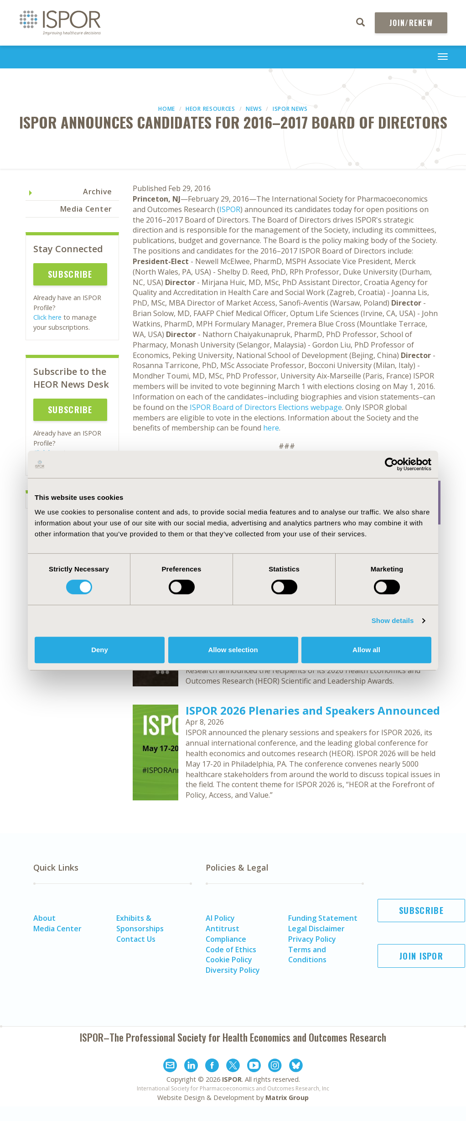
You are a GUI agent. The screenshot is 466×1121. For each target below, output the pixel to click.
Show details (393, 620)
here (271, 428)
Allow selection (233, 650)
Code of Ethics (231, 950)
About (44, 918)
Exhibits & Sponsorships (140, 923)
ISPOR (229, 209)
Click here (47, 317)
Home (166, 109)
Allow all (366, 650)
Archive (97, 192)
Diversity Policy (233, 970)
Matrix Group (287, 1097)
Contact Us (135, 939)
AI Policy (220, 918)
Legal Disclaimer (316, 929)
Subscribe (70, 274)
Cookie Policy (229, 960)
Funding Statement (322, 918)
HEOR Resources (210, 109)
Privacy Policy (312, 939)
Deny (99, 650)
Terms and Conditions (307, 955)
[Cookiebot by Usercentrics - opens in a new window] (391, 464)
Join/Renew (411, 22)
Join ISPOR (421, 956)
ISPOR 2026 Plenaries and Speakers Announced (313, 710)
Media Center (86, 209)
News (254, 109)
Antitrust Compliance (226, 934)
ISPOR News (290, 109)
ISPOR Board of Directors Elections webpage (266, 407)
